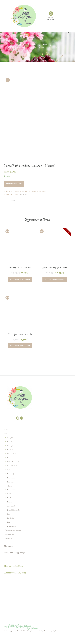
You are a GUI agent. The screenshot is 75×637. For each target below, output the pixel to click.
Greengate (11, 448)
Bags (46, 45)
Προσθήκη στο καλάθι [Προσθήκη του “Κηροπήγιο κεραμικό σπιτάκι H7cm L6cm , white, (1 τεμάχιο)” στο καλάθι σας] (20, 348)
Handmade (11, 500)
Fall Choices (12, 521)
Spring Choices (13, 440)
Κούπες (9, 460)
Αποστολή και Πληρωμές (15, 575)
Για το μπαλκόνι (12, 480)
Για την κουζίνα (12, 476)
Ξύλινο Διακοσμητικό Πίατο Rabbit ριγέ (54, 269)
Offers (25, 194)
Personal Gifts (12, 492)
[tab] (13, 201)
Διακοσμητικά (12, 508)
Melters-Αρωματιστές (15, 464)
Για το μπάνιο (11, 484)
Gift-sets (10, 488)
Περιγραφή (13, 201)
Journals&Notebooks (15, 512)
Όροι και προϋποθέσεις (13, 568)
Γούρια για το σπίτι (13, 529)
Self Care (10, 496)
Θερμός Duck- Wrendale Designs (20, 269)
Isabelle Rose (12, 452)
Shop (33, 45)
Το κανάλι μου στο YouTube (15, 533)
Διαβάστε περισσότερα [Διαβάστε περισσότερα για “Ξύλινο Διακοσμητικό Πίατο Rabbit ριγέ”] (54, 280)
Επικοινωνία (9, 541)
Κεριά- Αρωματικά (13, 444)
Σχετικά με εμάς (10, 537)
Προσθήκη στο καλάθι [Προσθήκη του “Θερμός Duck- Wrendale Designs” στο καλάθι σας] (20, 280)
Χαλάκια (10, 504)
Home (21, 45)
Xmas (9, 525)
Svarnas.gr (58, 634)
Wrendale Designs (14, 456)
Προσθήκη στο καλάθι (17, 184)
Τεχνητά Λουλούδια (13, 468)
